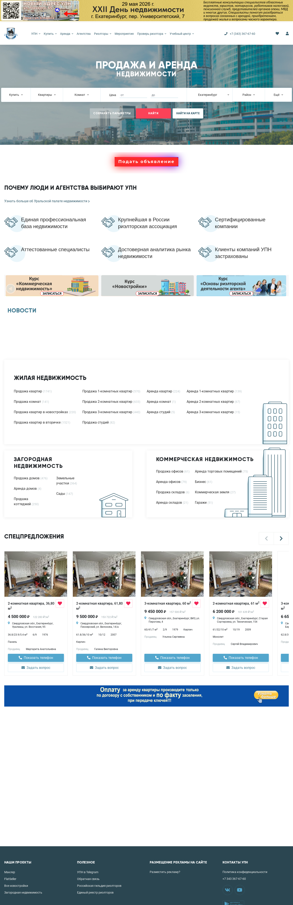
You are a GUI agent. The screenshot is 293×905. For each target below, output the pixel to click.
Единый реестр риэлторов (95, 892)
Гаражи (201, 503)
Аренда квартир (159, 391)
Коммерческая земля (212, 492)
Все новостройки (16, 885)
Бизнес (200, 482)
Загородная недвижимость (23, 892)
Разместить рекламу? (165, 872)
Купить (50, 33)
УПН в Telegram (87, 872)
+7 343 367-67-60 (234, 878)
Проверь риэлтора (151, 33)
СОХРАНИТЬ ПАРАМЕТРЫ (112, 113)
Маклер (9, 872)
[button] (266, 538)
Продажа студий (95, 422)
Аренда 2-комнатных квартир (210, 402)
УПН (35, 33)
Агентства (84, 33)
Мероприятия (124, 33)
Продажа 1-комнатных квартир (107, 391)
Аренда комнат (159, 402)
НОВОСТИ (21, 310)
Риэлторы (102, 33)
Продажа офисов (169, 471)
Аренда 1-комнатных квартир (210, 391)
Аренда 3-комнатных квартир (210, 412)
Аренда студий (158, 412)
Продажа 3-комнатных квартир (107, 412)
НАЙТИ (153, 113)
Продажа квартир (28, 391)
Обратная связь (88, 879)
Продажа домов (26, 478)
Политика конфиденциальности (245, 872)
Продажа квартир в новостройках (41, 412)
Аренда (66, 33)
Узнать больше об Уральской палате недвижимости (47, 201)
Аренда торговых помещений (218, 471)
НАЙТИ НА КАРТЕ (188, 113)
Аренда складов (169, 503)
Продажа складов (170, 492)
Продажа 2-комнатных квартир (107, 402)
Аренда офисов (168, 482)
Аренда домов (25, 489)
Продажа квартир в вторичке (37, 422)
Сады (60, 494)
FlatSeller (10, 879)
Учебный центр (182, 33)
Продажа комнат (27, 402)
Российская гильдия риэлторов (99, 885)
